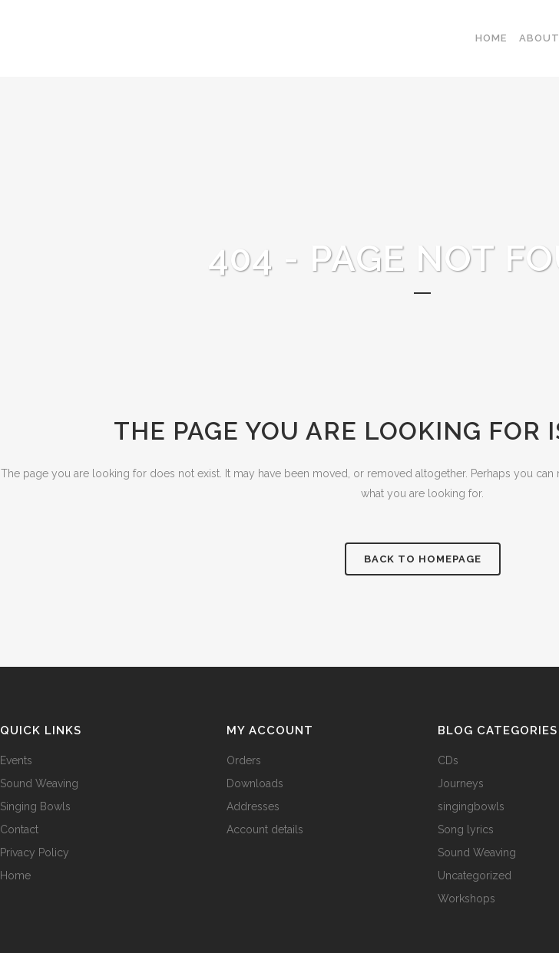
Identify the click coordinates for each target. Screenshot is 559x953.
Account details (265, 829)
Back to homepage (422, 559)
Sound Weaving (39, 783)
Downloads (255, 783)
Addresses (253, 806)
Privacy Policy (34, 852)
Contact (19, 829)
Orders (244, 760)
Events (16, 760)
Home (15, 875)
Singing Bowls (35, 806)
